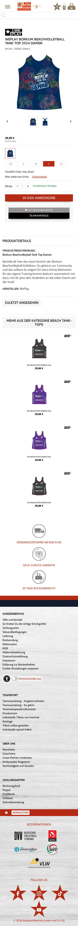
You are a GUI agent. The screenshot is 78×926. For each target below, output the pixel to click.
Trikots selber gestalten (16, 725)
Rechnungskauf (11, 786)
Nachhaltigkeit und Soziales (18, 765)
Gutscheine (9, 753)
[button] (8, 7)
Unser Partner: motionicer (17, 757)
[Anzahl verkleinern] (17, 186)
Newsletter (9, 749)
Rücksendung (10, 640)
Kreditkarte (9, 794)
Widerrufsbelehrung (14, 652)
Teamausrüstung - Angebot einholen (23, 701)
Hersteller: (11, 288)
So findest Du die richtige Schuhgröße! (24, 623)
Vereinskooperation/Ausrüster (19, 709)
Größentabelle (39, 176)
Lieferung (8, 636)
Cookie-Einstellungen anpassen (21, 668)
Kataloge (8, 721)
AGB (5, 648)
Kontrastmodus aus (30, 678)
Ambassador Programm (16, 761)
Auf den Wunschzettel (39, 210)
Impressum (9, 660)
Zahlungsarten (11, 627)
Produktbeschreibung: (19, 250)
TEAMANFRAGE (39, 215)
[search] (39, 15)
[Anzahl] (22, 186)
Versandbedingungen (15, 632)
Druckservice (10, 713)
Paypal (6, 790)
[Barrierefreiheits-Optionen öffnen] (7, 678)
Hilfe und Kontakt (12, 619)
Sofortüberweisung (13, 802)
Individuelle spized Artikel (17, 729)
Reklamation (10, 644)
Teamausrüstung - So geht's (18, 705)
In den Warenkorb (39, 198)
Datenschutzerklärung (15, 656)
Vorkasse (8, 798)
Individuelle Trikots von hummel (21, 717)
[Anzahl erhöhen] (27, 186)
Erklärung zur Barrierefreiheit (19, 664)
